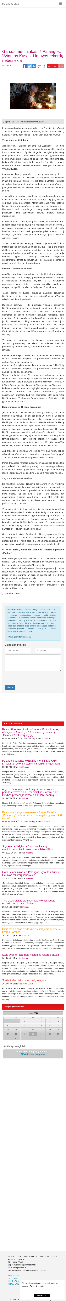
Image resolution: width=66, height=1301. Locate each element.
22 (24, 1034)
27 (8, 1038)
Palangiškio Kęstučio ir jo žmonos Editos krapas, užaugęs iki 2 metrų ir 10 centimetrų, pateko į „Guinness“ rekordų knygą (30, 732)
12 (58, 1025)
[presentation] (22, 677)
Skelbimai (13, 1278)
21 (16, 1034)
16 (33, 1030)
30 (33, 1038)
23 (33, 1034)
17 (41, 1030)
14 (16, 1030)
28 (16, 1038)
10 (41, 1025)
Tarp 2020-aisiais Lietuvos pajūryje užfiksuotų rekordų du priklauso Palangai (28, 902)
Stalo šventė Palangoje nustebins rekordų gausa (30, 954)
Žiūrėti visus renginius (33, 1054)
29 (24, 1038)
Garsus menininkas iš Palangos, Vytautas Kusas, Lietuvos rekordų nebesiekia (31, 874)
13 (8, 1030)
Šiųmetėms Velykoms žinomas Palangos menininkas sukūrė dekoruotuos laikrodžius (27, 848)
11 (50, 1025)
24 (41, 1034)
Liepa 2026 (33, 1013)
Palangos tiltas (10, 3)
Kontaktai (13, 1276)
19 (58, 1030)
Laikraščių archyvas (19, 1281)
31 (41, 1038)
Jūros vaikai (27, 984)
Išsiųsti (10, 687)
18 (50, 1030)
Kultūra (47, 821)
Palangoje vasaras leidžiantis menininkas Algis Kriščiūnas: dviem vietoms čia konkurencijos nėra (31, 762)
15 (24, 1030)
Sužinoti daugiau (37, 1286)
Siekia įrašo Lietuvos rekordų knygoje (24, 980)
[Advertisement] (33, 27)
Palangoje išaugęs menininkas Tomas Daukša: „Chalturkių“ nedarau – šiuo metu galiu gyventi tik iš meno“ (32, 815)
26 (58, 1034)
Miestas (47, 738)
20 (8, 1034)
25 (50, 1034)
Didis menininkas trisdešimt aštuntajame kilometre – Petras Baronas (32, 931)
